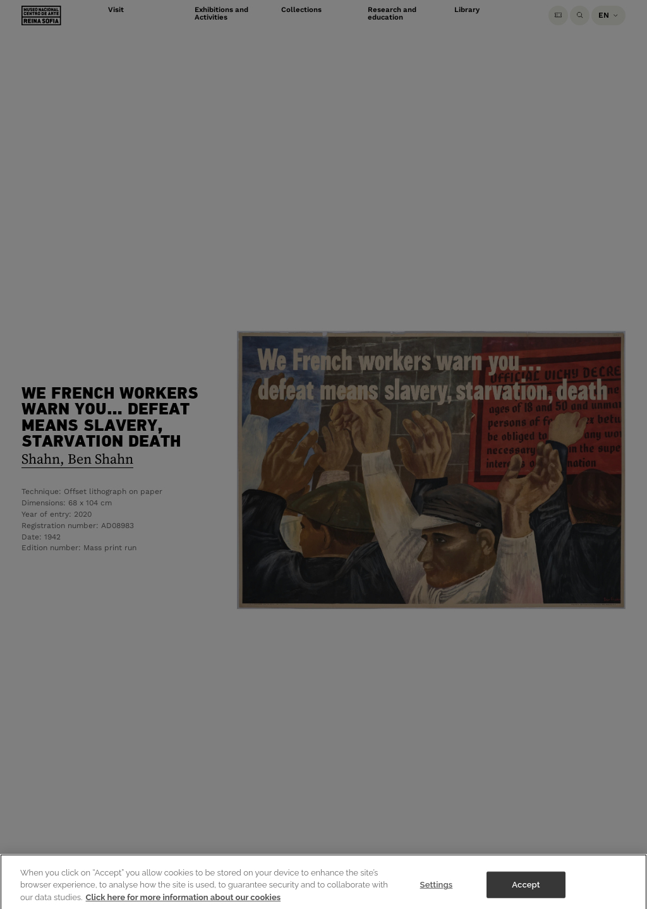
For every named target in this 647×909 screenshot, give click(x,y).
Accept (526, 889)
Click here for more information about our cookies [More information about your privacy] (183, 901)
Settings (436, 889)
